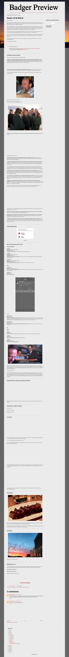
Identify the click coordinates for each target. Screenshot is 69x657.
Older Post (41, 620)
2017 (9, 633)
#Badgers (28, 48)
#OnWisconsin (27, 587)
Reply (10, 598)
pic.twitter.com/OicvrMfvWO (35, 48)
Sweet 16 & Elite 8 (12, 642)
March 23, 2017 (24, 49)
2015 (9, 646)
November (11, 636)
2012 (9, 650)
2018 (9, 632)
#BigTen (21, 587)
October (11, 637)
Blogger (36, 654)
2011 (9, 651)
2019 (9, 631)
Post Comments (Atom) (14, 622)
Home (25, 620)
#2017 (10, 587)
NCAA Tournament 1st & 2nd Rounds (14, 643)
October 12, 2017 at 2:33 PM (16, 601)
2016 (9, 645)
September (11, 638)
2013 (9, 649)
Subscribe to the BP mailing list (52, 20)
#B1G (12, 587)
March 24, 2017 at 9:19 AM (17, 594)
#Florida (24, 587)
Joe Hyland (11, 594)
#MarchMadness (21, 48)
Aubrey (10, 601)
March (11, 641)
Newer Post (8, 620)
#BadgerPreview (15, 587)
